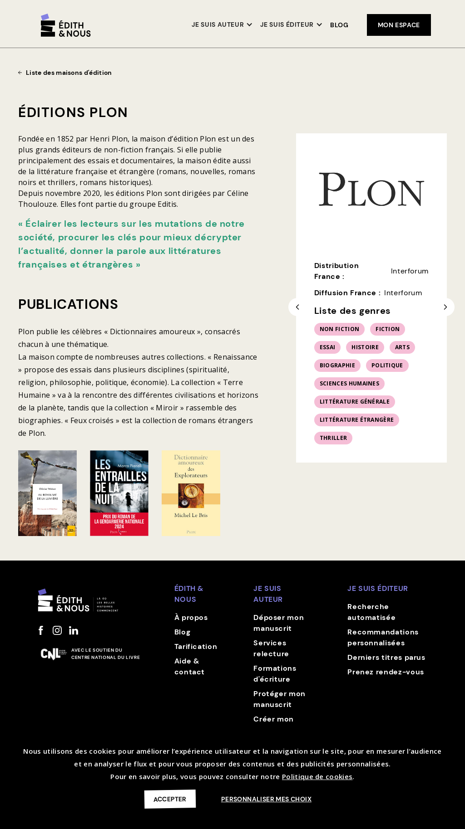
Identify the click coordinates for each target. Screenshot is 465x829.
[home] (66, 25)
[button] (222, 25)
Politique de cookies (317, 776)
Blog (339, 25)
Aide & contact (189, 666)
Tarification (196, 646)
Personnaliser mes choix (266, 799)
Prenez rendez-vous (385, 672)
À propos (191, 617)
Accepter (170, 799)
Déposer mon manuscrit (278, 623)
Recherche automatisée (371, 612)
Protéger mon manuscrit (279, 699)
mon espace (399, 25)
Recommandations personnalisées (383, 637)
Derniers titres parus (386, 657)
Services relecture (271, 648)
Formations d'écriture (274, 673)
